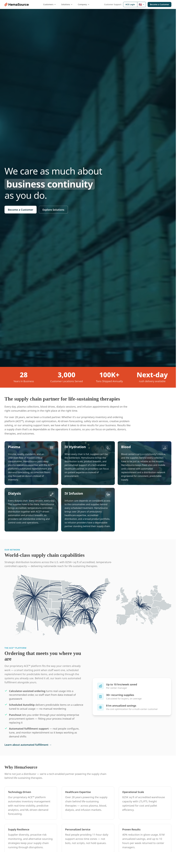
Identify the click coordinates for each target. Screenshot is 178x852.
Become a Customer (159, 4)
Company (84, 4)
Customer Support (112, 4)
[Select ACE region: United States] (141, 4)
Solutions (67, 4)
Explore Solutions (53, 209)
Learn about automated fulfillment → (28, 744)
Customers (49, 4)
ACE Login (130, 4)
